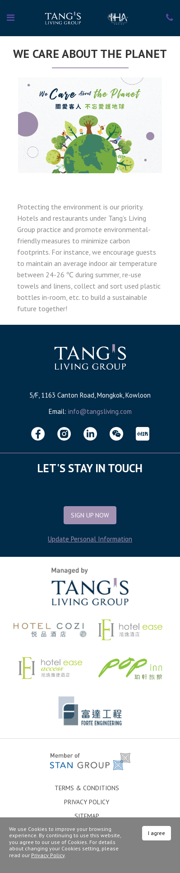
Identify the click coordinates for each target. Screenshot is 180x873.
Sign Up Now (90, 515)
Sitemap (86, 816)
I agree (156, 833)
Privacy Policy (86, 802)
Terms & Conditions (87, 788)
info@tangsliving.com (100, 411)
